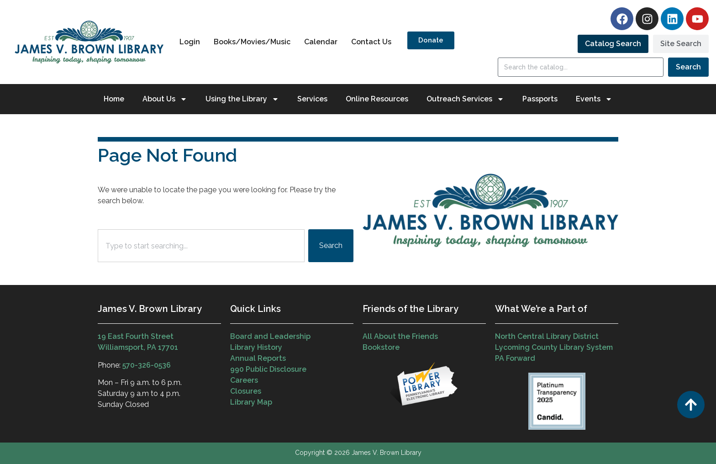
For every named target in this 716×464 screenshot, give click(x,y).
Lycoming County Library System (554, 347)
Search (688, 67)
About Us (164, 99)
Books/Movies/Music (252, 41)
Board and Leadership (270, 336)
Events (594, 99)
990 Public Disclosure (268, 369)
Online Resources (377, 99)
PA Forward (515, 358)
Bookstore (381, 347)
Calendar (320, 41)
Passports (540, 99)
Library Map (251, 402)
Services (312, 99)
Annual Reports (258, 358)
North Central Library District (547, 336)
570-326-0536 (146, 365)
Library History (256, 347)
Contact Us (371, 41)
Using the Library (242, 99)
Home (114, 99)
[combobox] (201, 245)
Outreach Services (465, 99)
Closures (245, 391)
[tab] (613, 44)
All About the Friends (400, 336)
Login (189, 41)
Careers (244, 380)
